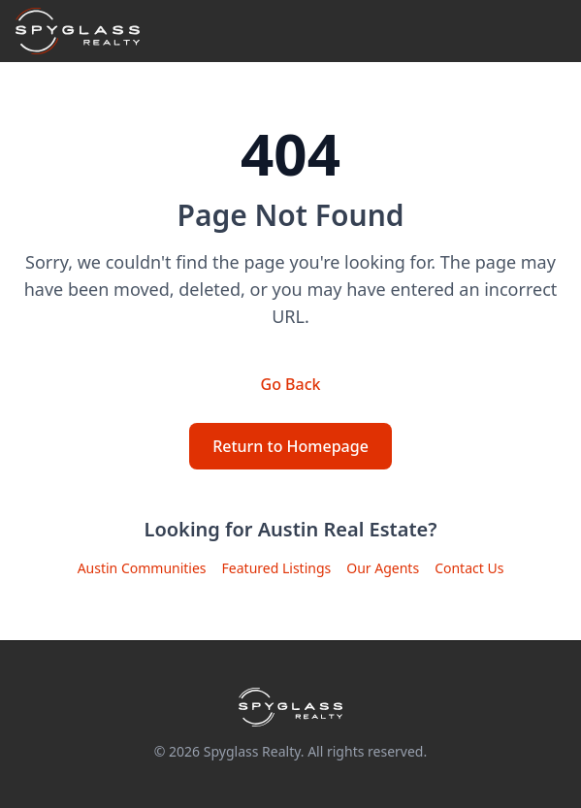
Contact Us (469, 568)
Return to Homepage (290, 446)
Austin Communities (142, 568)
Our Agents (382, 568)
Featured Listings (277, 568)
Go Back (291, 384)
